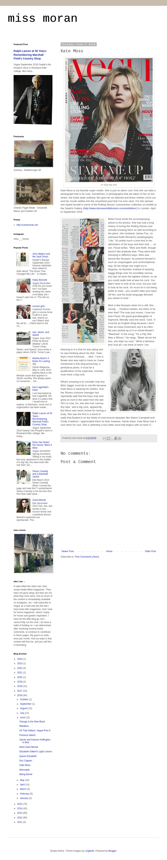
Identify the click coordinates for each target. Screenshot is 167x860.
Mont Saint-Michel (28, 747)
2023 (20, 663)
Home (109, 551)
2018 (20, 686)
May (22, 780)
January (24, 798)
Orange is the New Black (32, 721)
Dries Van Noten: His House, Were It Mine (42, 445)
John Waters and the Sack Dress (41, 255)
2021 (20, 672)
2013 (20, 813)
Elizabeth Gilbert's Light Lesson (35, 751)
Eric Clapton (25, 760)
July (22, 713)
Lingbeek (89, 851)
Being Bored (25, 774)
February (25, 793)
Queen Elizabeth (28, 756)
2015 (20, 804)
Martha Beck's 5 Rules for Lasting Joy (41, 361)
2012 (20, 817)
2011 (20, 822)
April (22, 784)
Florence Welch (27, 735)
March (23, 789)
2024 (20, 659)
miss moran (43, 18)
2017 (20, 691)
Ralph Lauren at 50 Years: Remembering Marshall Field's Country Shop (30, 54)
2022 (20, 668)
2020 (20, 677)
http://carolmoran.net (27, 225)
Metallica (24, 726)
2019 (20, 681)
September (26, 704)
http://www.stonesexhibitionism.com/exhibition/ (110, 208)
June (23, 717)
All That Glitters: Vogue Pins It (34, 730)
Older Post (150, 551)
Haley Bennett (39, 280)
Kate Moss (24, 765)
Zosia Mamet (39, 500)
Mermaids (24, 769)
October (24, 699)
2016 (20, 695)
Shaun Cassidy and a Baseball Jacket (40, 474)
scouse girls (38, 306)
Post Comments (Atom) (87, 556)
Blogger (112, 851)
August (24, 708)
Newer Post (68, 551)
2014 (20, 808)
